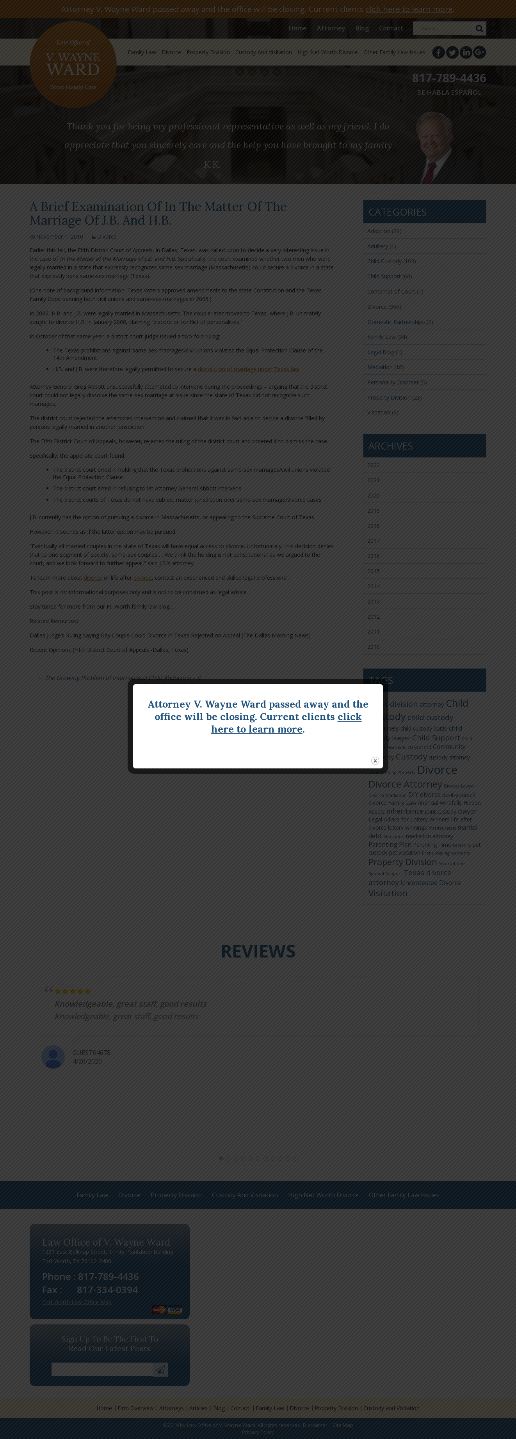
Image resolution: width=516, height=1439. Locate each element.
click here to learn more (286, 722)
